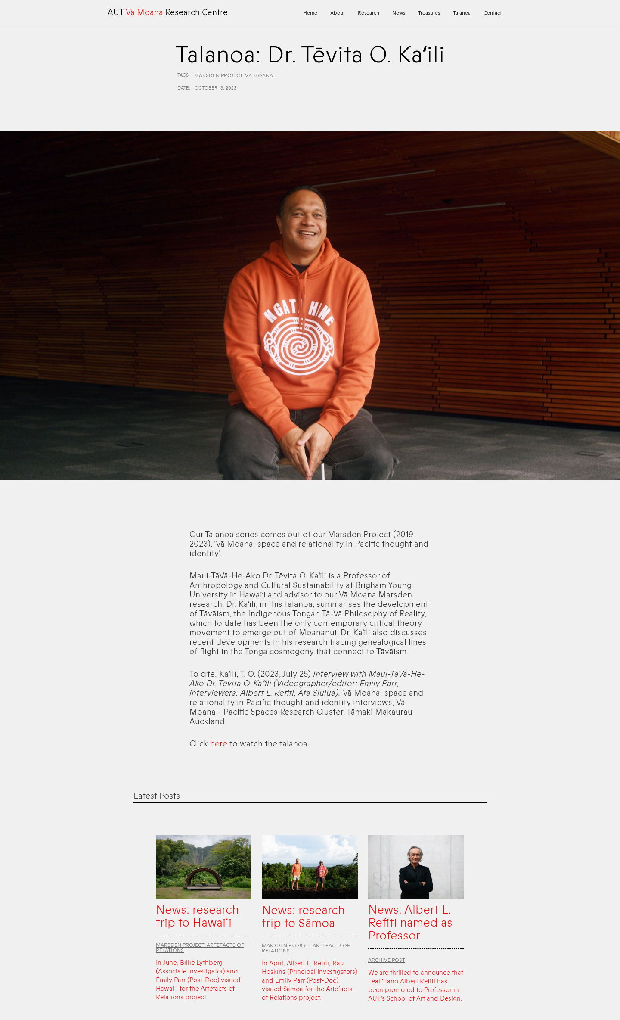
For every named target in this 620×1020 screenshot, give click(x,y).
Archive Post (386, 960)
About (337, 12)
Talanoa (462, 12)
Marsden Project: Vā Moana (233, 75)
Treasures (429, 12)
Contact (493, 12)
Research (368, 12)
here (218, 743)
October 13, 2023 (215, 88)
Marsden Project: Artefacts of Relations (200, 947)
